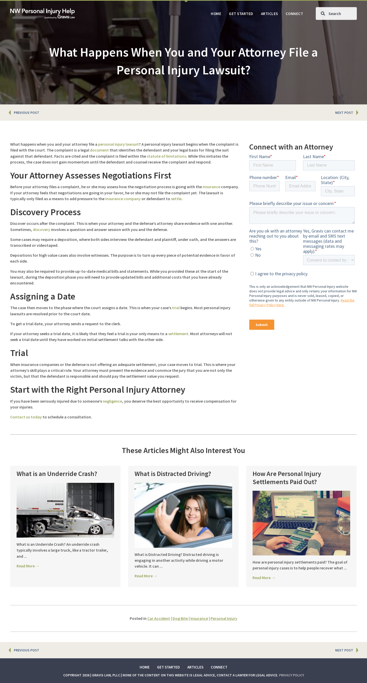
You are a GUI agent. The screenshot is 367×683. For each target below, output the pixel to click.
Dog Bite (180, 618)
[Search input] (336, 13)
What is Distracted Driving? (173, 473)
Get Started (168, 667)
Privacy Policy (291, 675)
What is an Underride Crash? (57, 473)
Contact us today (26, 416)
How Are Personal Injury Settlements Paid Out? (287, 477)
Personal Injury (224, 618)
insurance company (123, 198)
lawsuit (132, 144)
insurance (211, 186)
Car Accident (158, 618)
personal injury (111, 144)
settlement (178, 333)
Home (145, 667)
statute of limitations (166, 156)
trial (176, 307)
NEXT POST (344, 112)
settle (176, 198)
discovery (41, 229)
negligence (112, 401)
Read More (28, 565)
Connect (219, 667)
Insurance (199, 618)
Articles (195, 667)
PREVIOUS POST (26, 112)
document (99, 150)
